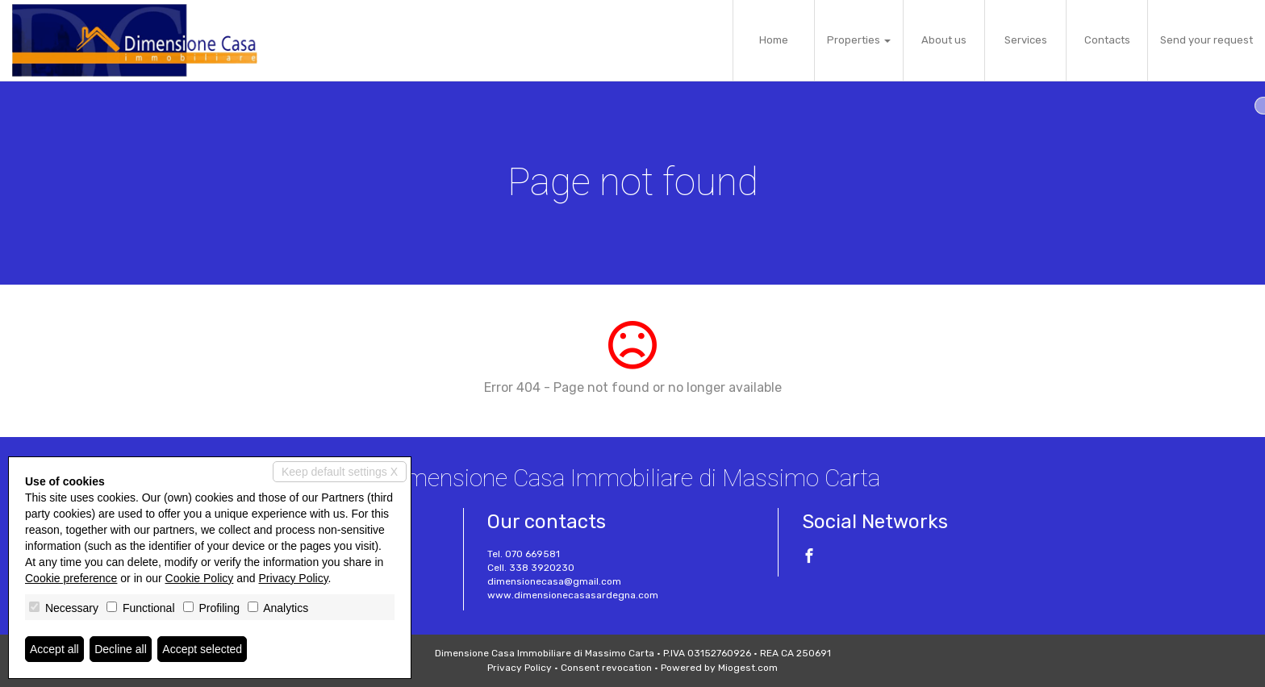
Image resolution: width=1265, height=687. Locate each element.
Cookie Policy (199, 578)
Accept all (54, 649)
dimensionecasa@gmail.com (554, 581)
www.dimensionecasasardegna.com (572, 595)
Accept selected (202, 649)
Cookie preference (71, 578)
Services (1025, 40)
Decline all (120, 649)
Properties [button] (859, 40)
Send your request (1206, 40)
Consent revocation (606, 667)
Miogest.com (748, 667)
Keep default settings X (340, 471)
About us (943, 40)
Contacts (1107, 40)
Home (773, 40)
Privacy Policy (519, 667)
